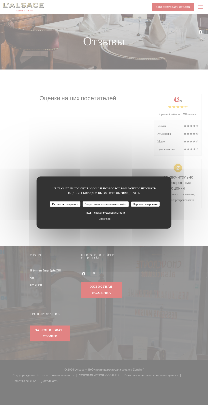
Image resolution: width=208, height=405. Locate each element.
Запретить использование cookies (105, 203)
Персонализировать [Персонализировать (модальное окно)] (145, 203)
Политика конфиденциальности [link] (105, 212)
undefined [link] (104, 218)
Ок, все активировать (65, 203)
